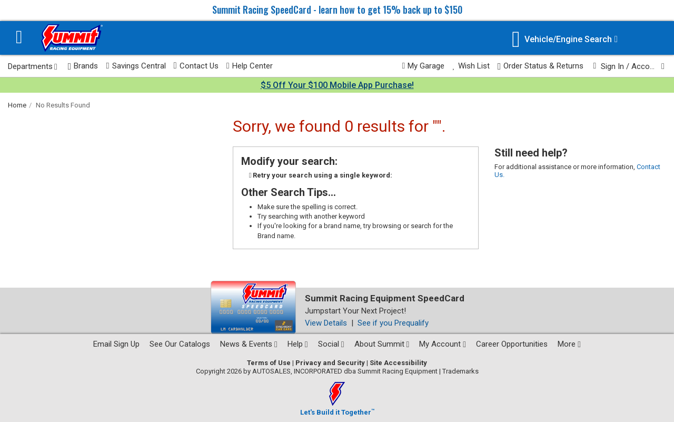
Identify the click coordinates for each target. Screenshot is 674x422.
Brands (83, 66)
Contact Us (196, 66)
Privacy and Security (330, 363)
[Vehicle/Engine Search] (565, 39)
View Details (326, 323)
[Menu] (19, 38)
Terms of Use (269, 363)
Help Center (249, 66)
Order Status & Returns (541, 66)
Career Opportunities (512, 344)
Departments (32, 66)
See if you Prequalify (393, 323)
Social (331, 344)
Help (298, 344)
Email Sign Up (116, 344)
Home (17, 105)
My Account (442, 344)
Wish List (470, 66)
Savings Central (135, 66)
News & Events (248, 344)
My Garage (423, 66)
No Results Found (63, 105)
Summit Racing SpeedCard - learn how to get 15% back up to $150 (337, 9)
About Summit (382, 344)
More (569, 344)
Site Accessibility (398, 363)
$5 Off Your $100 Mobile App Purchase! (337, 85)
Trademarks (460, 371)
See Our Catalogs (180, 344)
